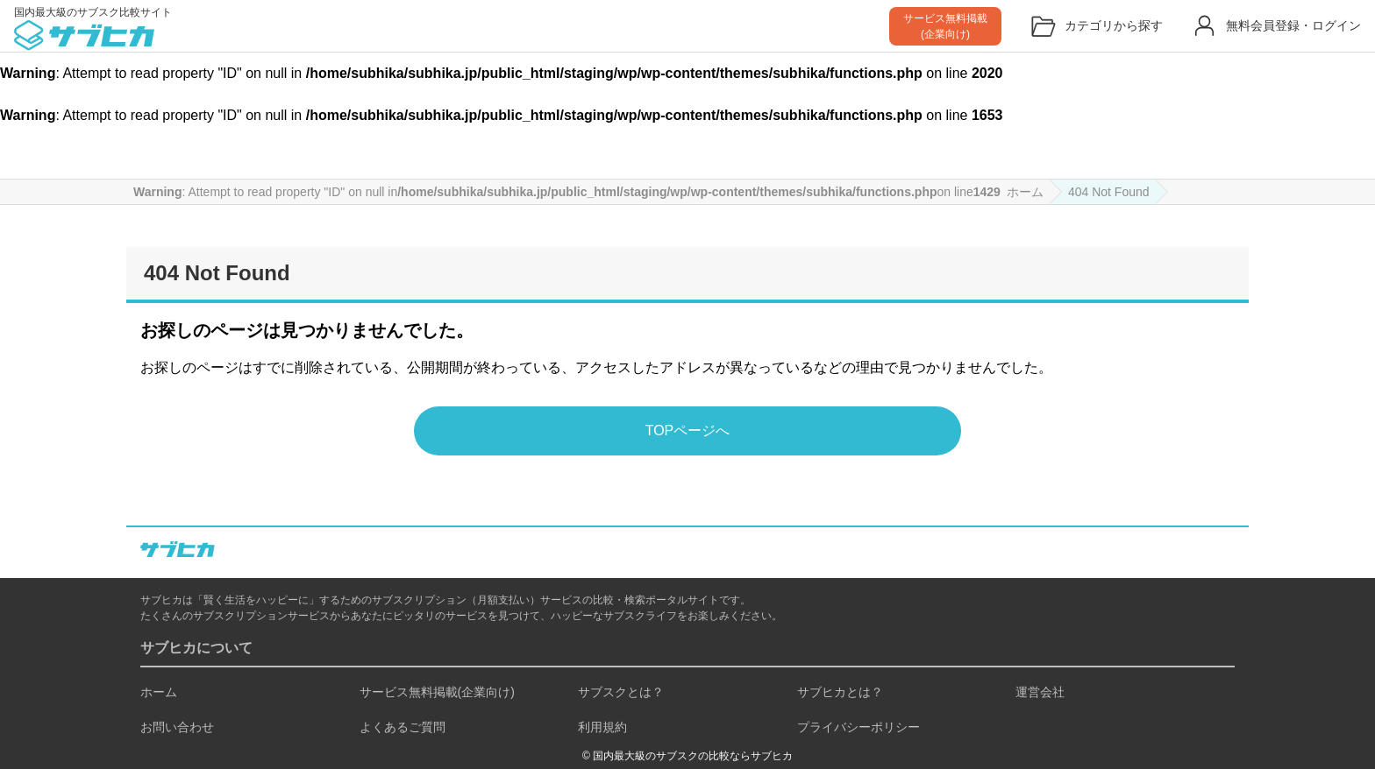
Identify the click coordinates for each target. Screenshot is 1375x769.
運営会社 (1040, 692)
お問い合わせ (177, 727)
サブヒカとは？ (840, 692)
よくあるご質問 (402, 727)
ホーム (158, 692)
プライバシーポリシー (858, 727)
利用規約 (602, 727)
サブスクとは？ (621, 692)
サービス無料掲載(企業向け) (437, 692)
